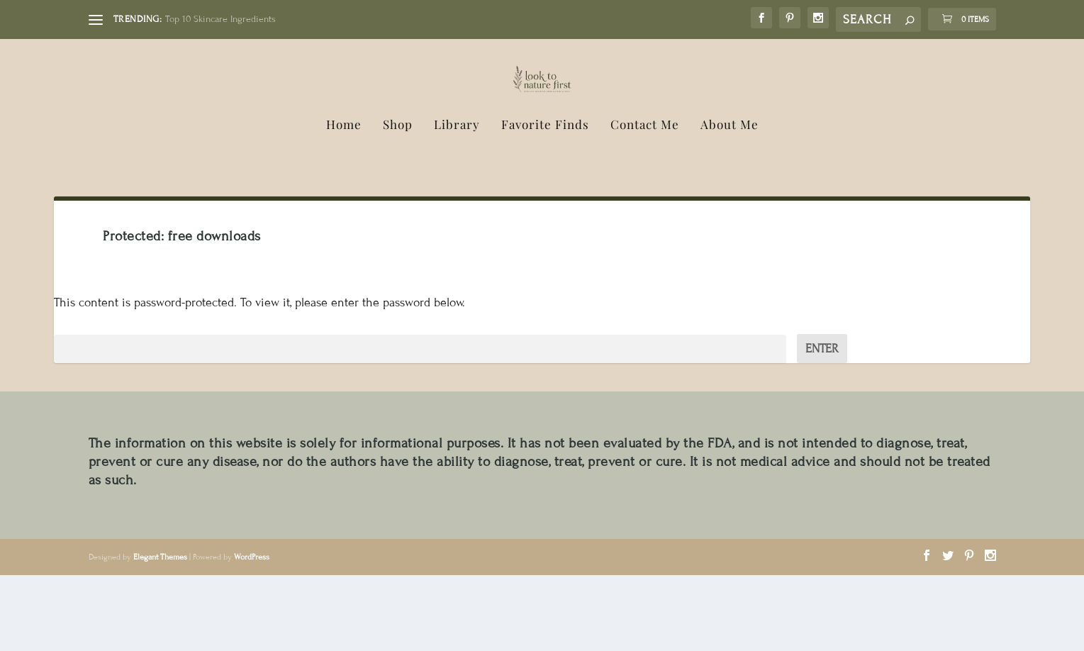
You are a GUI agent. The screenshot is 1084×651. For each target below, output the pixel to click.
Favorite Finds (545, 201)
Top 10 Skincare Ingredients (220, 19)
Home (344, 201)
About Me (729, 201)
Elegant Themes (160, 633)
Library (457, 201)
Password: (420, 424)
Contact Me (644, 201)
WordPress (251, 633)
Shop (398, 201)
